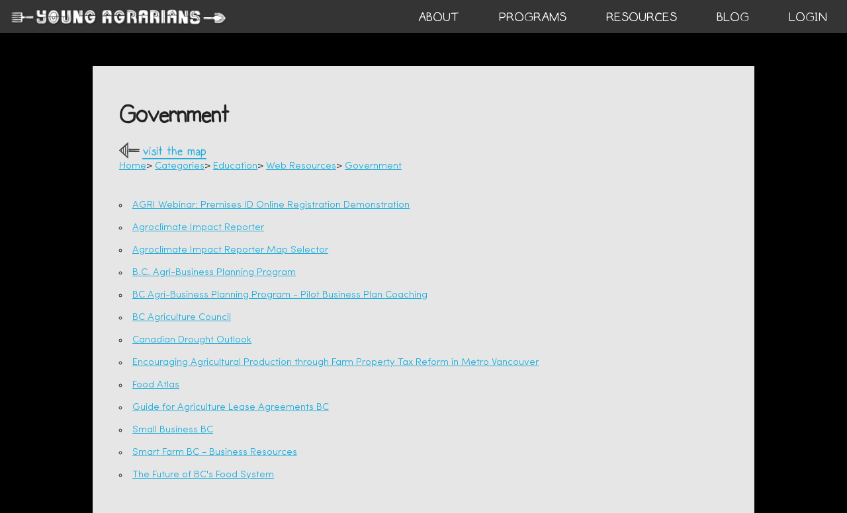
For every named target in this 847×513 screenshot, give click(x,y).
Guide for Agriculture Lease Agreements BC (230, 408)
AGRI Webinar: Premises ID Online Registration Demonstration (271, 205)
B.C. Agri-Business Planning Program (214, 273)
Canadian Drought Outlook (191, 340)
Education (235, 166)
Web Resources (301, 166)
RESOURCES (641, 17)
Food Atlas (155, 385)
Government (373, 166)
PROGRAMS (532, 17)
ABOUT (438, 17)
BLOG (733, 17)
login (808, 17)
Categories (179, 166)
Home (132, 166)
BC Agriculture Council (181, 318)
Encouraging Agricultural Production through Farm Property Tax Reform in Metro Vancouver (335, 363)
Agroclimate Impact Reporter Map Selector (230, 250)
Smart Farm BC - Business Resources (214, 452)
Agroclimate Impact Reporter (198, 228)
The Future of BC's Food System (203, 475)
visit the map (174, 151)
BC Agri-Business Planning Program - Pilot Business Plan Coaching (279, 295)
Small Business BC (172, 430)
